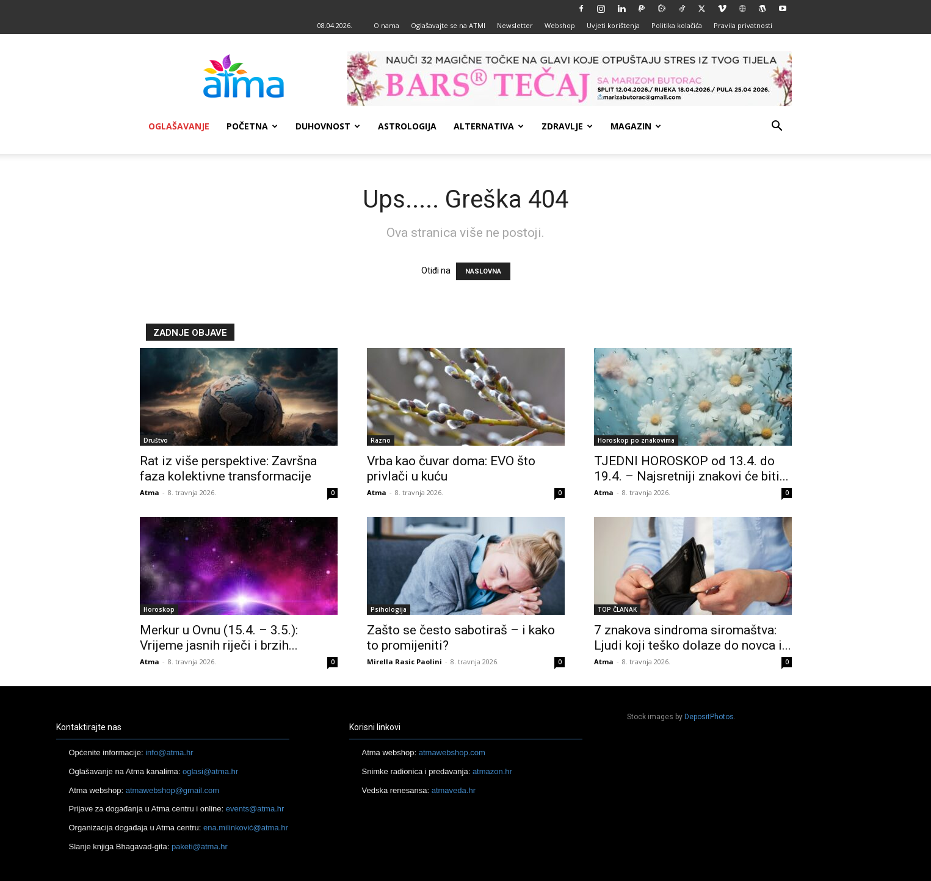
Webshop (560, 25)
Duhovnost (327, 126)
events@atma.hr (255, 808)
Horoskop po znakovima (636, 440)
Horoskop (159, 609)
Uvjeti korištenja (613, 25)
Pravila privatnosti (743, 25)
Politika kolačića (676, 25)
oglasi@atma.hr (210, 771)
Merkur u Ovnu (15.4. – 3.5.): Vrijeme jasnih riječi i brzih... (219, 638)
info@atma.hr (169, 752)
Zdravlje (567, 126)
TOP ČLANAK (617, 609)
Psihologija (389, 609)
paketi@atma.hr (200, 846)
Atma (149, 492)
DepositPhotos (709, 716)
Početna (252, 126)
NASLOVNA (483, 271)
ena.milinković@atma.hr (245, 827)
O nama (386, 25)
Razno (381, 440)
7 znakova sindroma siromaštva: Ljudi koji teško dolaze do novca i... (692, 638)
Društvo (155, 440)
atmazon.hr (492, 771)
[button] (777, 127)
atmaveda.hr (454, 790)
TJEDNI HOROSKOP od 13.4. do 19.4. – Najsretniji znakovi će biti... (691, 469)
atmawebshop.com (452, 752)
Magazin (635, 126)
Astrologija (407, 126)
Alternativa (489, 126)
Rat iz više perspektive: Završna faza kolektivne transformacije (228, 469)
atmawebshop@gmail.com (172, 790)
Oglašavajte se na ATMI (448, 25)
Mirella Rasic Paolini (404, 661)
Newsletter (515, 25)
